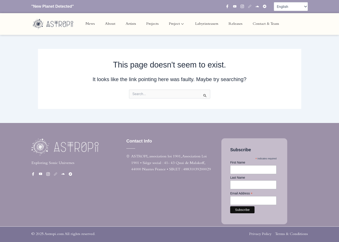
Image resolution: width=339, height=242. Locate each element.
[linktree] (251, 6)
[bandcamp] (266, 6)
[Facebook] (229, 6)
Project (176, 24)
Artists (131, 24)
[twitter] (236, 6)
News (90, 24)
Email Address (241, 193)
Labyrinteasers (206, 24)
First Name (237, 162)
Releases (235, 24)
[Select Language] (291, 6)
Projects (152, 24)
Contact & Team (266, 24)
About (110, 24)
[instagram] (243, 6)
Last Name (237, 177)
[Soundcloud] (258, 6)
